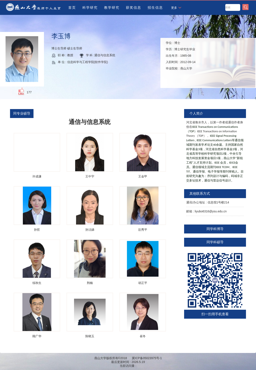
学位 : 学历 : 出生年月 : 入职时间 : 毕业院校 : (180, 55)
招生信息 (155, 7)
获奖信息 (133, 7)
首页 (72, 7)
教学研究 (111, 7)
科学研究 (90, 7)
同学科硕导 (215, 242)
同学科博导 (215, 229)
